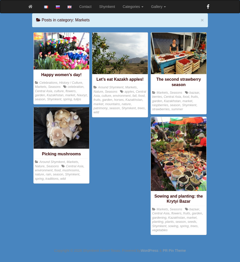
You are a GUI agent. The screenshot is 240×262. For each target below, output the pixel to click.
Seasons (54, 87)
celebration (76, 87)
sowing (173, 226)
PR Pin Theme (174, 251)
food (141, 96)
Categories (133, 7)
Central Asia (43, 91)
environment (121, 96)
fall (134, 96)
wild (96, 112)
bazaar (194, 92)
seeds (192, 222)
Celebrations (48, 83)
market (70, 95)
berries (157, 97)
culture (59, 91)
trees (141, 108)
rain (48, 174)
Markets (40, 87)
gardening (159, 217)
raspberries (160, 105)
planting (157, 222)
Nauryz (82, 95)
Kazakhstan (55, 95)
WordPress (149, 251)
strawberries (161, 109)
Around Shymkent (111, 87)
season (40, 99)
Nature (98, 91)
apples (129, 91)
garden (40, 95)
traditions (51, 179)
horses (119, 100)
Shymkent (107, 7)
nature (126, 104)
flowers (70, 91)
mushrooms (70, 170)
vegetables (160, 230)
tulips (77, 99)
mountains (112, 104)
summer (177, 109)
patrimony (101, 108)
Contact (85, 7)
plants (169, 222)
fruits (97, 100)
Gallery (158, 7)
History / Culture (70, 83)
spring (67, 99)
